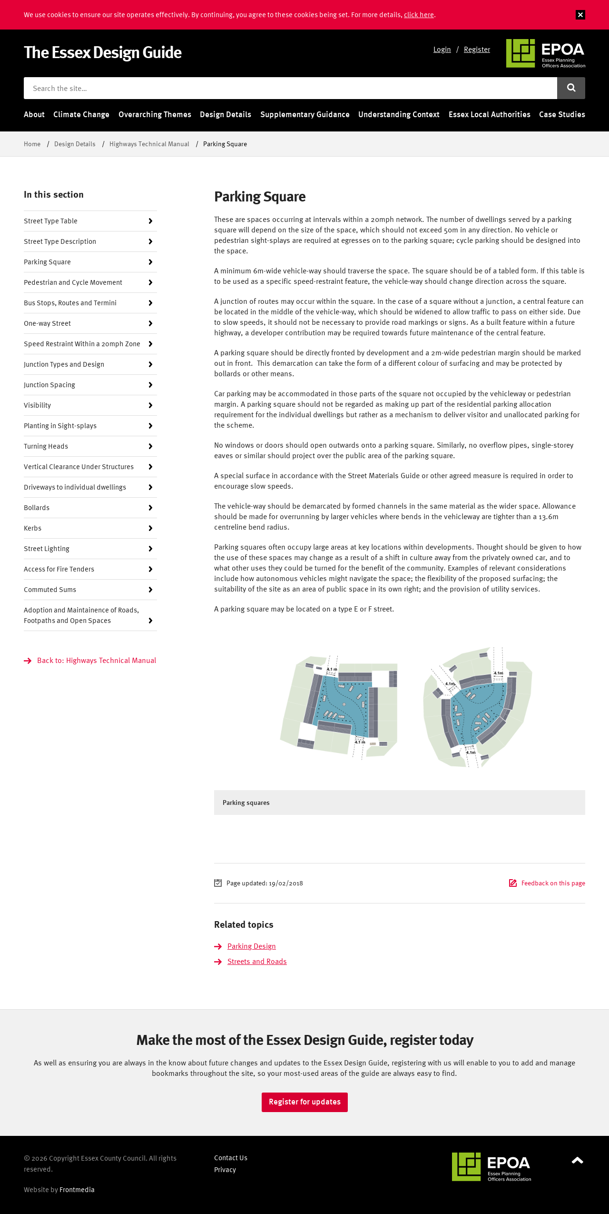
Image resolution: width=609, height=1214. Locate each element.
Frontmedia (77, 1189)
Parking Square (47, 262)
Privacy (225, 1169)
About (34, 114)
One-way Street (47, 323)
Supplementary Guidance (305, 114)
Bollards (36, 507)
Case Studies (562, 114)
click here (419, 14)
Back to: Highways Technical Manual (96, 660)
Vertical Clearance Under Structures (79, 466)
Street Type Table (51, 221)
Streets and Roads (257, 961)
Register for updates (305, 1101)
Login (442, 49)
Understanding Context (399, 114)
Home (32, 144)
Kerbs (32, 528)
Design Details (225, 114)
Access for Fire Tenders (59, 569)
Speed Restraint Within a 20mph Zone (82, 344)
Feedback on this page (553, 883)
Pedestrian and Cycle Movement (73, 282)
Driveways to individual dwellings (75, 487)
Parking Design (251, 946)
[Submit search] (571, 88)
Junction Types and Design (64, 364)
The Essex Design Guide (102, 51)
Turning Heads (46, 446)
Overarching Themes (154, 114)
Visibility (37, 405)
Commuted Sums (50, 589)
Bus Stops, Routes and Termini (70, 303)
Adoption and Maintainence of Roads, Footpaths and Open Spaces (81, 615)
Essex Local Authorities (489, 114)
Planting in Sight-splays (60, 425)
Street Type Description (60, 241)
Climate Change (81, 114)
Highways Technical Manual (149, 144)
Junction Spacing (49, 385)
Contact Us (230, 1158)
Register (477, 49)
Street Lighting (46, 548)
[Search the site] (290, 88)
